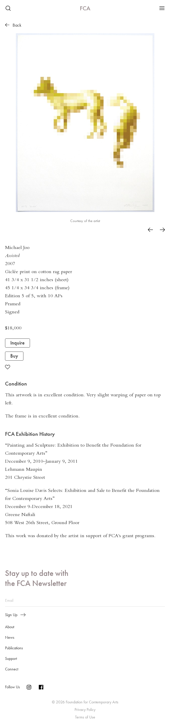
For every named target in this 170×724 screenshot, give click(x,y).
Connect (11, 669)
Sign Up (15, 615)
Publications (14, 648)
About (9, 626)
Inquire (17, 342)
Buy (14, 356)
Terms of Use (85, 717)
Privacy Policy (85, 709)
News (9, 637)
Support (11, 658)
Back (13, 25)
